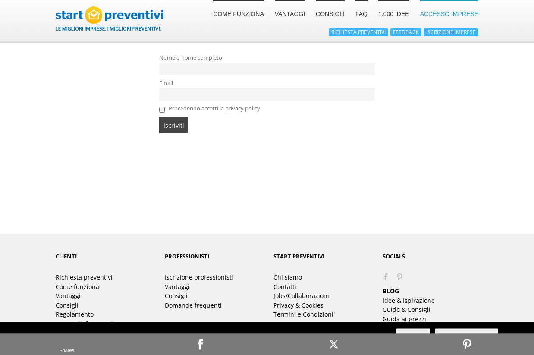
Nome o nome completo (190, 57)
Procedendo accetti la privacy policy (209, 109)
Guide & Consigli (406, 309)
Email (166, 83)
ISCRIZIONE (451, 32)
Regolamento (75, 314)
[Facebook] (386, 276)
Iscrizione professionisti (199, 277)
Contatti (284, 287)
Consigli (67, 305)
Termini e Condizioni (303, 314)
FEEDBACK (406, 32)
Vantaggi (68, 296)
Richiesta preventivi (84, 277)
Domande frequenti (193, 305)
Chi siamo (287, 277)
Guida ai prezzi (404, 319)
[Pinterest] (399, 276)
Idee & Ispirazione (409, 300)
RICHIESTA (358, 32)
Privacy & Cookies (298, 305)
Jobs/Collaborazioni (301, 296)
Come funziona (77, 287)
